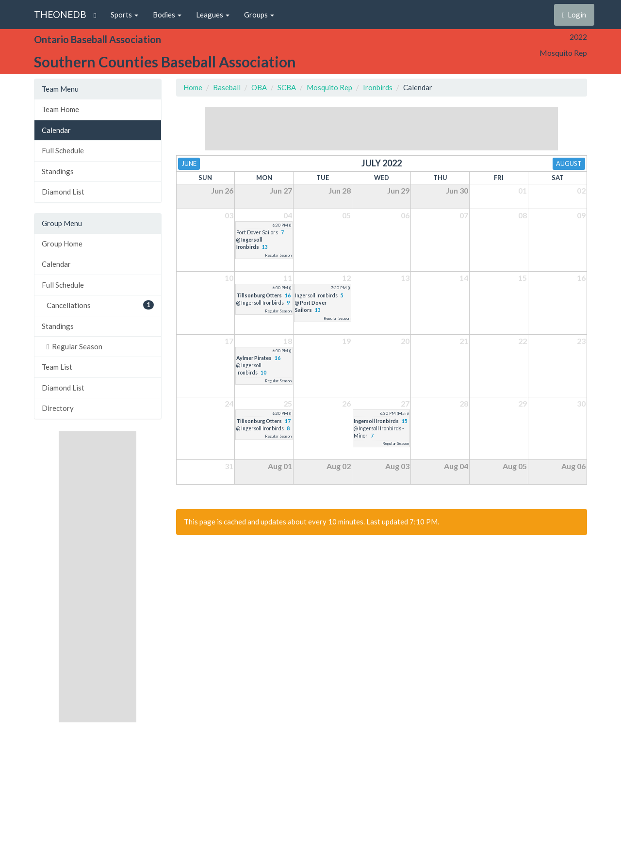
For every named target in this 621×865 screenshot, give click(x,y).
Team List (57, 366)
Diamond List (63, 191)
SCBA (287, 87)
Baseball (227, 87)
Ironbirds (377, 87)
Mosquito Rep (329, 87)
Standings (58, 171)
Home (192, 87)
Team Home (60, 109)
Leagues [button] (212, 14)
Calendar (56, 130)
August (569, 163)
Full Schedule (63, 150)
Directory (58, 408)
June (188, 163)
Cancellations (100, 305)
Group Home (62, 243)
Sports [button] (124, 14)
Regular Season (74, 346)
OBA (259, 87)
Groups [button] (259, 14)
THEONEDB (60, 14)
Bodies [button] (167, 14)
